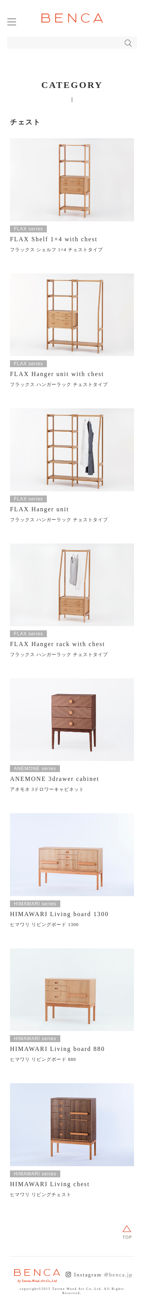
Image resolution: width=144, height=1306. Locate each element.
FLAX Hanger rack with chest (57, 644)
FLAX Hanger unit (39, 509)
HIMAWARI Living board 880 (57, 1049)
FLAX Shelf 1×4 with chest (54, 239)
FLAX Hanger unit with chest (57, 374)
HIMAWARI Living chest (50, 1184)
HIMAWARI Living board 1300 (59, 914)
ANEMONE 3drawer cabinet (54, 779)
